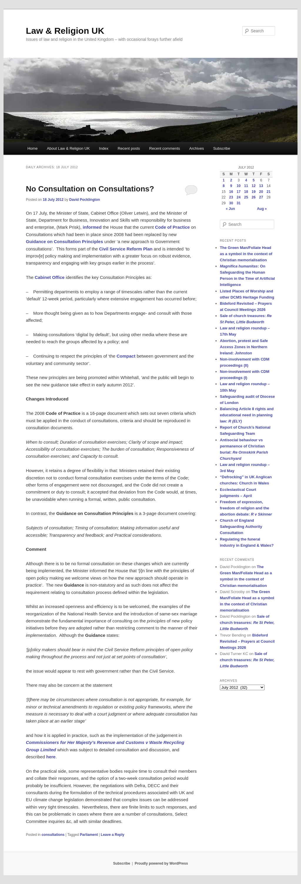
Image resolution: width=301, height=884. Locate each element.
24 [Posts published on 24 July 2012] (238, 197)
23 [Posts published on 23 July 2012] (231, 197)
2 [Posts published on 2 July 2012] (231, 180)
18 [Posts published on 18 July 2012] (246, 192)
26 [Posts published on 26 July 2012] (253, 197)
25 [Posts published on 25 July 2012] (246, 197)
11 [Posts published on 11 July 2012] (246, 186)
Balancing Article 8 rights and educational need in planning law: (247, 415)
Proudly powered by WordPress (161, 863)
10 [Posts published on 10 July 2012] (238, 186)
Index (103, 148)
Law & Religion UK (65, 31)
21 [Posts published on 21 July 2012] (268, 192)
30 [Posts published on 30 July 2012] (231, 203)
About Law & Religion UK (68, 148)
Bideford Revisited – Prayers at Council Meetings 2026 (247, 641)
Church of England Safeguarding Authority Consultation (241, 526)
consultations (52, 835)
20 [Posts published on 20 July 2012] (261, 192)
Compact (126, 355)
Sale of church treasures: (247, 622)
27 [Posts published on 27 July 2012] (261, 197)
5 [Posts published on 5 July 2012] (253, 180)
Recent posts (129, 148)
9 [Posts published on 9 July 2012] (231, 186)
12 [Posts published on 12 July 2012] (253, 186)
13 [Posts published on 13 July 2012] (261, 186)
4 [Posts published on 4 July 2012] (246, 180)
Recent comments (164, 148)
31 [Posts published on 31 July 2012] (238, 203)
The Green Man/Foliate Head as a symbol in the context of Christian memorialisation (246, 253)
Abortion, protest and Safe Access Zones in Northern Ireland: (244, 347)
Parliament (89, 835)
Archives (196, 148)
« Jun (230, 209)
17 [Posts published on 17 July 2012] (238, 192)
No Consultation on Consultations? (90, 188)
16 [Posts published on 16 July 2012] (231, 192)
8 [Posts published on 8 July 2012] (224, 186)
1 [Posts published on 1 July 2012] (224, 180)
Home (32, 148)
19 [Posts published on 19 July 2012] (253, 192)
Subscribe (221, 148)
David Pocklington (84, 200)
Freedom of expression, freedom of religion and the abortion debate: (246, 508)
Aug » (262, 209)
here (51, 756)
